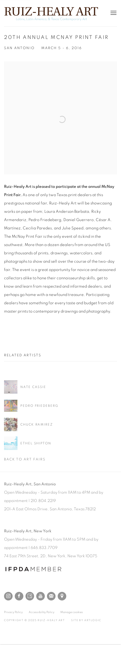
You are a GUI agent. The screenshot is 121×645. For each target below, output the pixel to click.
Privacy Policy (13, 612)
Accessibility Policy (41, 612)
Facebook (19, 596)
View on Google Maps (62, 596)
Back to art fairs (25, 459)
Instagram (8, 596)
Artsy (29, 596)
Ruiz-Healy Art (51, 13)
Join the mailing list (51, 596)
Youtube (40, 596)
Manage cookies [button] (71, 612)
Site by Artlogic (86, 620)
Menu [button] (113, 13)
